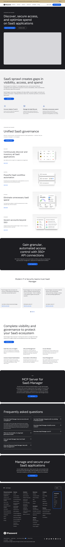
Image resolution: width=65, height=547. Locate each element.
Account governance (17, 499)
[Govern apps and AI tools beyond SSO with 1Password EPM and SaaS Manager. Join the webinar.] (22, 1)
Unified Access (6, 497)
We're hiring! (45, 495)
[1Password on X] (44, 538)
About (44, 493)
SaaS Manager (6, 504)
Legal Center (45, 503)
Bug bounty (35, 514)
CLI (54, 506)
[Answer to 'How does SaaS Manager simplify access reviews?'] (60, 425)
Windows (55, 497)
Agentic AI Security (26, 514)
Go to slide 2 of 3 (32, 311)
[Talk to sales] (49, 4)
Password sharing (16, 521)
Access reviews (16, 495)
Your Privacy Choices (21, 538)
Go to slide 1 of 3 (30, 311)
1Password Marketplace (47, 513)
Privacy (34, 503)
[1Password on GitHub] (53, 538)
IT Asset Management (17, 513)
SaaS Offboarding (26, 502)
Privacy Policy (30, 538)
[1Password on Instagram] (57, 538)
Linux (55, 504)
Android (55, 501)
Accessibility (6, 540)
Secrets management (37, 513)
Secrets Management (17, 519)
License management (17, 515)
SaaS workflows (16, 511)
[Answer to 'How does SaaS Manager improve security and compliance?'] (30, 419)
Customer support (36, 524)
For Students (45, 517)
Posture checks (16, 501)
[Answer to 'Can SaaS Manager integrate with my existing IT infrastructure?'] (60, 419)
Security (34, 501)
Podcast (44, 499)
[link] (56, 5)
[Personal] (19, 4)
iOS (54, 499)
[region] (17, 427)
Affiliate (44, 515)
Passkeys (15, 526)
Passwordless (25, 493)
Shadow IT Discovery (26, 497)
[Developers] (34, 4)
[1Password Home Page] (7, 4)
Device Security (26, 495)
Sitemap (10, 540)
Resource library (36, 497)
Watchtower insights (17, 517)
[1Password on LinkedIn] (55, 538)
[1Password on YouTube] (51, 538)
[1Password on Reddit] (49, 538)
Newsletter (45, 501)
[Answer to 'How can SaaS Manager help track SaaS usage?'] (30, 439)
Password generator (7, 511)
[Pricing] (38, 4)
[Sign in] (60, 1)
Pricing (5, 520)
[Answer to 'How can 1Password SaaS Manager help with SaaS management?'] (30, 445)
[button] (58, 488)
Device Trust (6, 502)
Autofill (14, 493)
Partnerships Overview (47, 509)
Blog (33, 499)
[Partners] (24, 4)
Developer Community (37, 511)
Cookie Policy (13, 538)
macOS (55, 495)
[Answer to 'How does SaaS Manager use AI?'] (60, 431)
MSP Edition (6, 509)
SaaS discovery (16, 509)
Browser (55, 502)
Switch (5, 518)
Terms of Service (7, 538)
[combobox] (58, 488)
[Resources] (29, 4)
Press (44, 497)
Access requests (16, 497)
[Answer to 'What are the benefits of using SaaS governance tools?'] (30, 432)
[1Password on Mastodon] (46, 538)
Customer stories (36, 495)
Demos (5, 516)
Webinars (34, 493)
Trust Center (45, 505)
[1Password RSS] (60, 538)
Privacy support (35, 526)
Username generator (7, 512)
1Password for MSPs (46, 511)
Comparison (6, 514)
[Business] (14, 4)
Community (35, 522)
